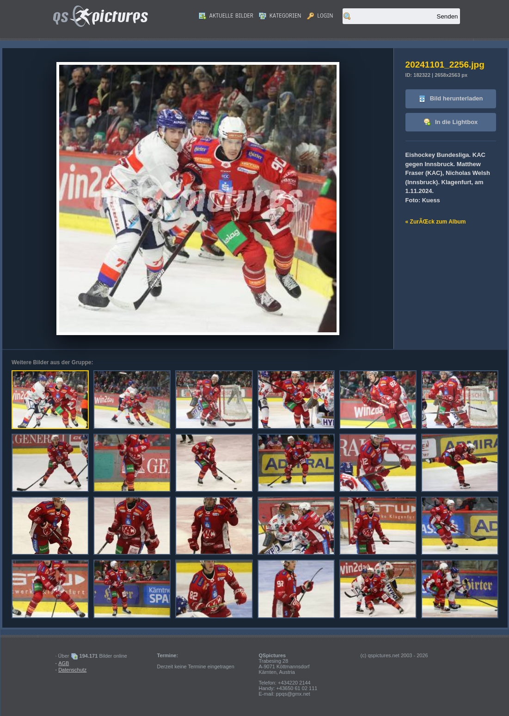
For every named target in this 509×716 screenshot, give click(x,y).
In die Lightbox (450, 122)
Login (320, 16)
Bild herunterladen (450, 99)
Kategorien (280, 16)
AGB (63, 663)
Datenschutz (72, 669)
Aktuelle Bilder (226, 16)
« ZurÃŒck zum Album (435, 221)
